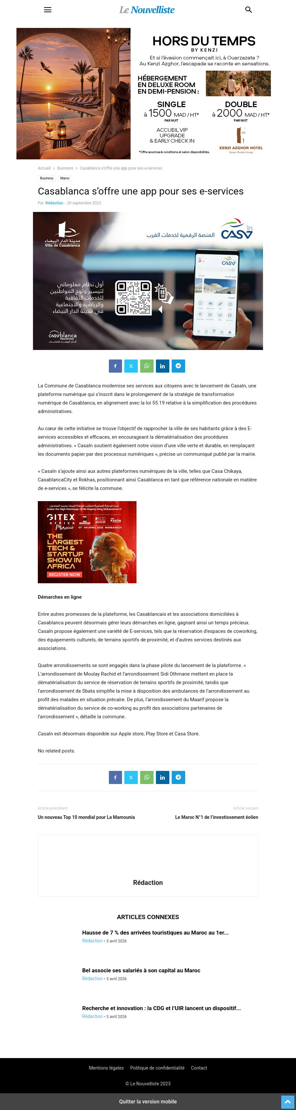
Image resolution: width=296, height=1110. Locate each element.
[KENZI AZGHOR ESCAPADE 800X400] (148, 157)
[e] (87, 588)
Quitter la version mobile (148, 1101)
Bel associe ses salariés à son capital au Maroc (141, 970)
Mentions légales (106, 1068)
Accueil (44, 168)
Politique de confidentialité (157, 1068)
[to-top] (287, 1099)
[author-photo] (148, 873)
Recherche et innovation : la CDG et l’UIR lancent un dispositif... (161, 1008)
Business (65, 168)
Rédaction (54, 203)
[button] (48, 10)
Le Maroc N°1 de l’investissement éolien (216, 817)
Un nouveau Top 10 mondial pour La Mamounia (86, 817)
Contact (199, 1068)
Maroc (64, 178)
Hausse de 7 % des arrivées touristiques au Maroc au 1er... (155, 932)
